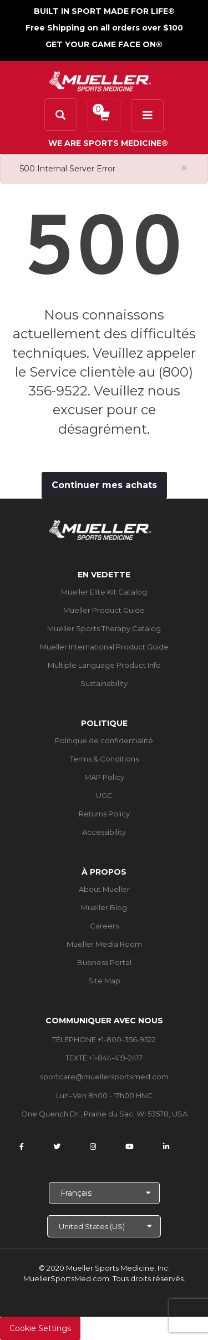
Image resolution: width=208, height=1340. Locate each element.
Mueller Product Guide (104, 610)
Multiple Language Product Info (104, 665)
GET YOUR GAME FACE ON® (104, 44)
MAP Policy (104, 777)
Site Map (104, 980)
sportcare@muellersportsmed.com (104, 1076)
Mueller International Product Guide (104, 646)
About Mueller (104, 889)
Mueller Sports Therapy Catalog (104, 628)
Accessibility (104, 832)
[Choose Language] (104, 1193)
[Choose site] (104, 1226)
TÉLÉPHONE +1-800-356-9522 (104, 1039)
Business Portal (104, 962)
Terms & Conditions (104, 758)
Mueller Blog (104, 907)
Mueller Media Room (104, 944)
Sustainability (104, 683)
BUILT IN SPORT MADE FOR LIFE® (104, 11)
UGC (104, 795)
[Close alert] (184, 168)
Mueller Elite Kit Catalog (104, 591)
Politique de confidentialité (104, 740)
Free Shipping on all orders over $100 (104, 28)
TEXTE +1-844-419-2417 (104, 1057)
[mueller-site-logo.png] (100, 80)
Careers (104, 925)
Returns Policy (104, 813)
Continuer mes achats (104, 485)
